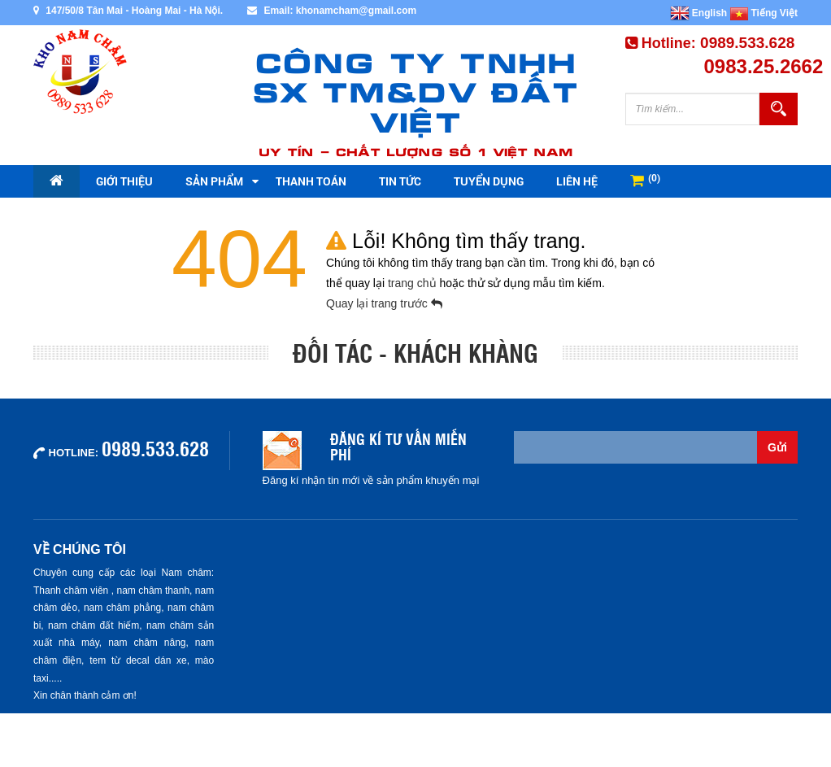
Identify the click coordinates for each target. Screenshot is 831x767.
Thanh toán (311, 181)
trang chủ (413, 283)
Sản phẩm (214, 181)
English (699, 13)
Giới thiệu (124, 181)
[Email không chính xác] (636, 447)
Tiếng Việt (764, 13)
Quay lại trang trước (384, 303)
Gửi (777, 447)
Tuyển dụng (489, 181)
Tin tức (400, 181)
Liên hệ (577, 181)
